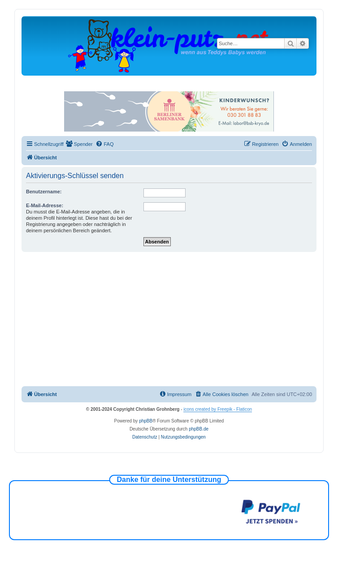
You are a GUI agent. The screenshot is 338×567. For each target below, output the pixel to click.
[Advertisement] (178, 319)
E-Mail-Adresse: (44, 205)
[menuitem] (79, 144)
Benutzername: (43, 191)
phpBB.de (198, 428)
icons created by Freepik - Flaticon (217, 409)
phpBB (145, 420)
